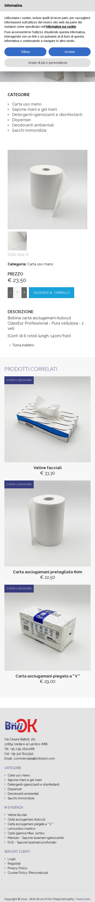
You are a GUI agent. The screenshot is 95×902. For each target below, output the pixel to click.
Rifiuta (25, 52)
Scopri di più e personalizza (47, 62)
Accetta (70, 52)
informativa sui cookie (61, 26)
